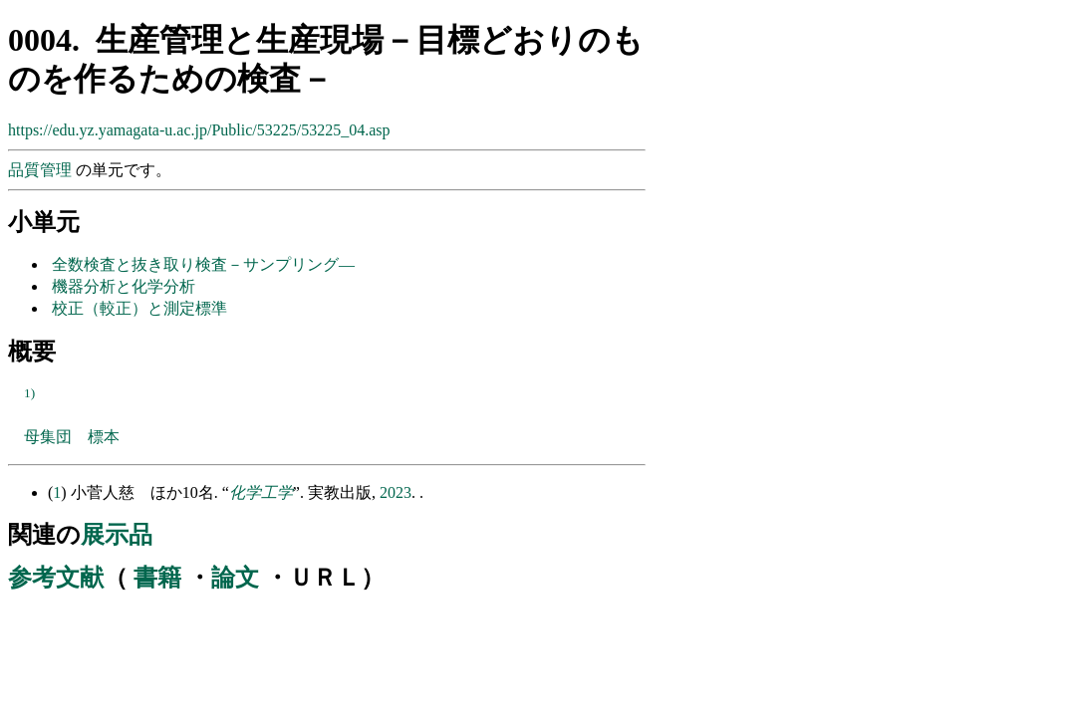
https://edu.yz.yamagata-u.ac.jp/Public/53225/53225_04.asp (199, 129)
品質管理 (42, 169)
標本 (104, 436)
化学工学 (261, 492)
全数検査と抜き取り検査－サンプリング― (203, 264)
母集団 (48, 436)
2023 (395, 492)
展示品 (116, 535)
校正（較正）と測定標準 (139, 308)
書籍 (157, 578)
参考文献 (56, 578)
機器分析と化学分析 (123, 286)
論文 (235, 578)
